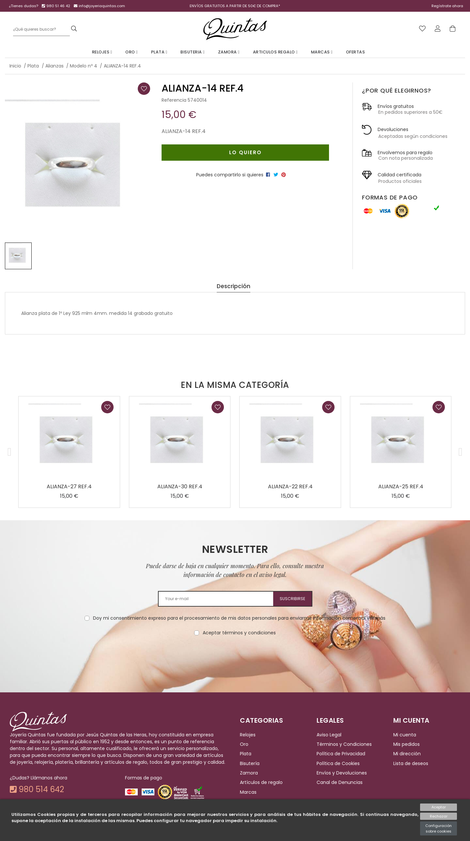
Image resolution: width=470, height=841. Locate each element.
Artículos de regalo (261, 782)
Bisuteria (192, 52)
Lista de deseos (410, 763)
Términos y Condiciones (344, 744)
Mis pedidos (406, 744)
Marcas (322, 52)
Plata (159, 52)
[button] (9, 452)
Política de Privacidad (341, 753)
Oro (131, 52)
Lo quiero (245, 152)
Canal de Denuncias (340, 782)
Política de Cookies (338, 763)
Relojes (102, 52)
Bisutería (249, 763)
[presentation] (235, 657)
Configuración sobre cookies (438, 828)
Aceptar (438, 807)
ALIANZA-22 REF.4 (290, 486)
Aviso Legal (329, 734)
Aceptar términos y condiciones (239, 632)
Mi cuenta (404, 734)
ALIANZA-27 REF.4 (69, 486)
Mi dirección (407, 753)
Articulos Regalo (275, 52)
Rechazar (438, 816)
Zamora (229, 52)
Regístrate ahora (447, 5)
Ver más (376, 618)
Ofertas (355, 52)
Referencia (174, 100)
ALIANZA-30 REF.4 (179, 486)
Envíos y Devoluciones (342, 773)
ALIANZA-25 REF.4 (400, 486)
